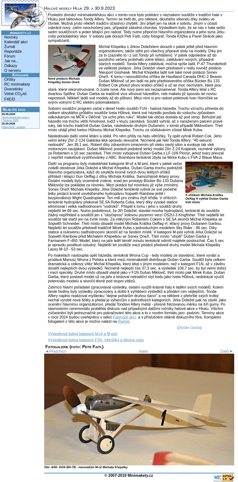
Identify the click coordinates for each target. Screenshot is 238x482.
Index (143, 351)
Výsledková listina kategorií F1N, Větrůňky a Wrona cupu (96, 340)
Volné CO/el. (15, 94)
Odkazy (10, 66)
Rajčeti (123, 321)
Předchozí (55, 351)
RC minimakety (17, 84)
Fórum (9, 56)
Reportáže (13, 51)
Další (227, 351)
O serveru (12, 70)
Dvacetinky (13, 89)
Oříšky (9, 79)
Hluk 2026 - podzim (13, 126)
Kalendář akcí (16, 42)
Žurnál (9, 47)
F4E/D (9, 99)
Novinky (11, 37)
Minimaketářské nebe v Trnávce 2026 (16, 119)
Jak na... (11, 61)
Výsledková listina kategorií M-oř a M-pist (82, 334)
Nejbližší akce (14, 109)
